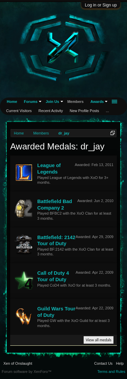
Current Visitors (19, 111)
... (107, 111)
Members (75, 102)
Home (12, 102)
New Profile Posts (84, 111)
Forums (31, 102)
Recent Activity (51, 111)
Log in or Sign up (101, 5)
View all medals (98, 340)
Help (120, 363)
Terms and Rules (111, 371)
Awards (97, 102)
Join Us (52, 102)
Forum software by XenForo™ (26, 371)
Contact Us (103, 363)
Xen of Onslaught (17, 363)
